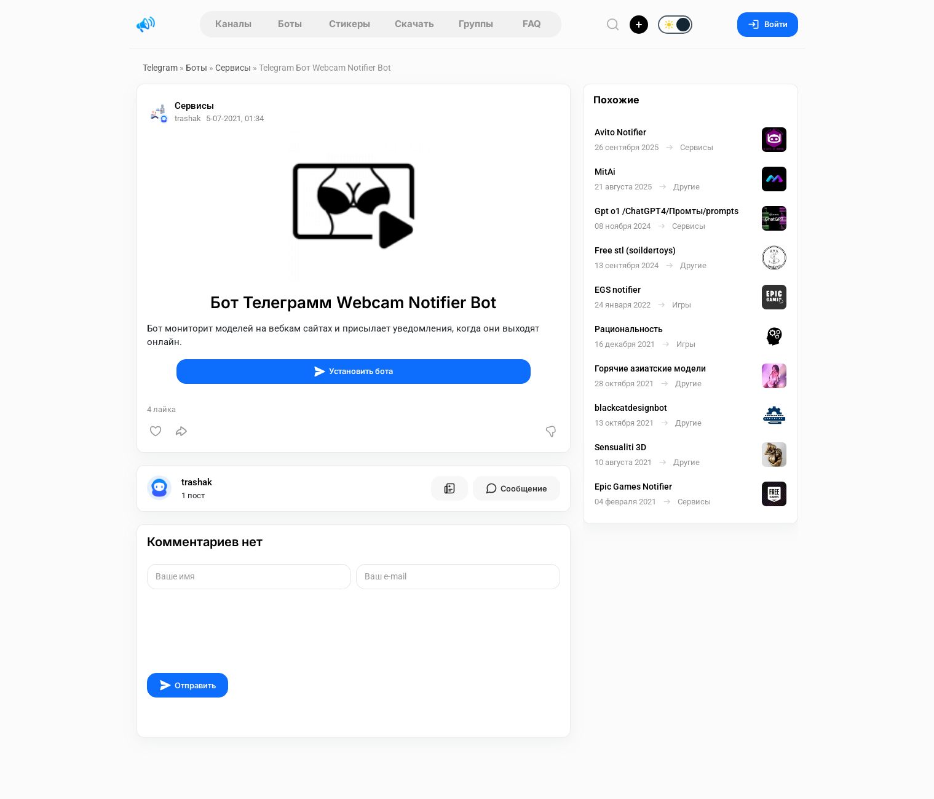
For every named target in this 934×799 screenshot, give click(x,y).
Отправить (187, 685)
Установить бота (353, 371)
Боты (290, 24)
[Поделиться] (181, 431)
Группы (476, 24)
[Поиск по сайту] (613, 24)
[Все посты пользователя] (449, 488)
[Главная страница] (146, 24)
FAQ (532, 24)
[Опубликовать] (639, 24)
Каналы (233, 24)
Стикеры (349, 24)
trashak (196, 482)
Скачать (414, 24)
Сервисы (233, 68)
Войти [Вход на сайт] (768, 24)
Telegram (160, 68)
